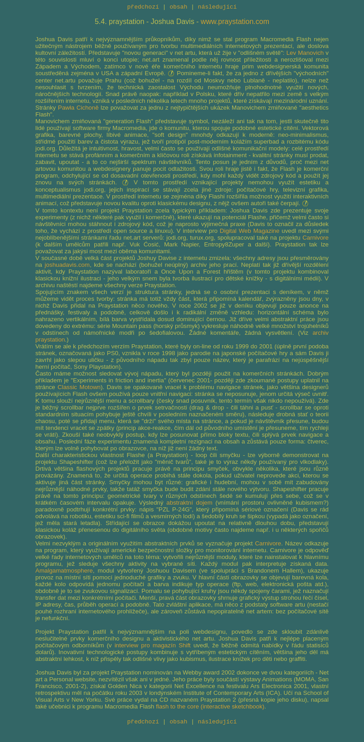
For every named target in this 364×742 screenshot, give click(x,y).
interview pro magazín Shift (153, 646)
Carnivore (315, 239)
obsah (178, 8)
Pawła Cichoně (78, 109)
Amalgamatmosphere (64, 572)
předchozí (143, 8)
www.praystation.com (235, 23)
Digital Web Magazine (250, 232)
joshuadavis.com (67, 266)
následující (217, 8)
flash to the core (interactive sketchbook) (210, 707)
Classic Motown (79, 388)
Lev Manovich (305, 54)
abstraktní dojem (189, 504)
